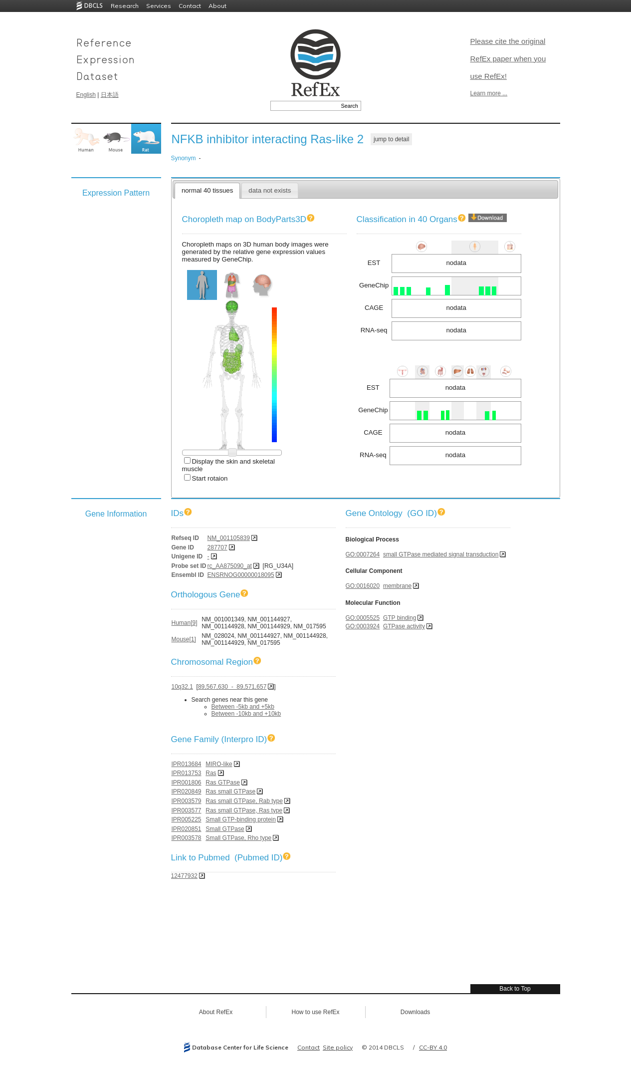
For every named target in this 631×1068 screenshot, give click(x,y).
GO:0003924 (363, 626)
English (86, 94)
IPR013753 (187, 773)
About (217, 5)
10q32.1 (182, 686)
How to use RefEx (315, 1012)
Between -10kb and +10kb (246, 713)
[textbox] (304, 105)
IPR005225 (187, 819)
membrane (397, 585)
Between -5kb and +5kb (242, 706)
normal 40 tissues (207, 190)
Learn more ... (489, 93)
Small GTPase (225, 828)
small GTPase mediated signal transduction (440, 554)
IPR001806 (187, 782)
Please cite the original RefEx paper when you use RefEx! (508, 58)
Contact (190, 5)
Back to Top (514, 988)
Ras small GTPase (230, 791)
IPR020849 (187, 791)
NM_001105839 (229, 537)
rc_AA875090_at (230, 565)
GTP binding (400, 617)
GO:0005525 (363, 617)
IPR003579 (187, 801)
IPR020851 (187, 828)
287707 (217, 547)
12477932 (184, 875)
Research (125, 5)
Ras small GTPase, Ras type (244, 810)
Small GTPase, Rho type (238, 837)
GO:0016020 (363, 585)
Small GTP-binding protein (241, 819)
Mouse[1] (184, 639)
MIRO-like (219, 764)
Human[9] (185, 622)
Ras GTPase (223, 782)
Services (158, 5)
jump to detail (391, 139)
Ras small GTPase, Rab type (244, 801)
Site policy (338, 1047)
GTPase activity (404, 626)
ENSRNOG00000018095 (241, 574)
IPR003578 (187, 837)
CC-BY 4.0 (433, 1047)
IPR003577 (187, 810)
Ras (211, 773)
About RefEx (215, 1012)
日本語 (110, 94)
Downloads (415, 1012)
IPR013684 (187, 764)
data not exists (269, 190)
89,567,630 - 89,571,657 (232, 686)
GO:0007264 (363, 554)
